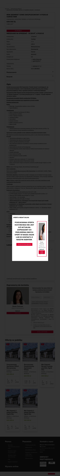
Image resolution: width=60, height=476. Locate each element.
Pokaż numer (41, 252)
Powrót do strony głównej (24, 244)
